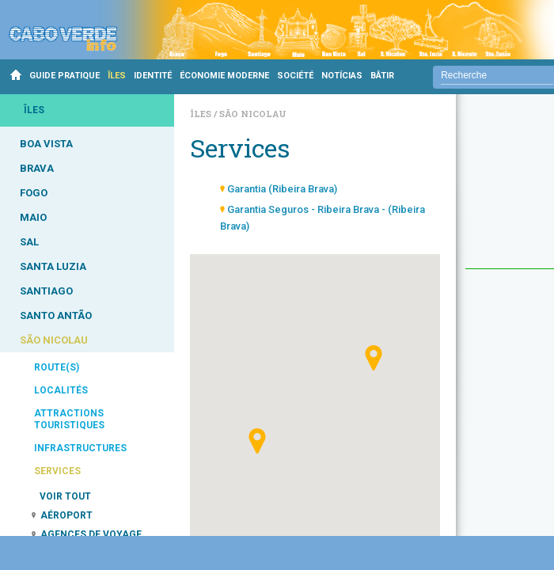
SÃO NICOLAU (54, 340)
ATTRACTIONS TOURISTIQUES (69, 419)
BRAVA (37, 168)
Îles (202, 114)
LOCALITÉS (61, 390)
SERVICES (57, 471)
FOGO (33, 193)
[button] (257, 441)
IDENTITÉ (153, 75)
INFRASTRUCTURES (80, 448)
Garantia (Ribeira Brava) (282, 189)
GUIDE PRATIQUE (64, 75)
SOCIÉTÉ (295, 75)
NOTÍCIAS (341, 75)
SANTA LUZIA (53, 266)
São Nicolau (252, 114)
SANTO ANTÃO (56, 315)
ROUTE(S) (56, 367)
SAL (29, 242)
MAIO (33, 217)
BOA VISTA (46, 144)
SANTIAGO (46, 291)
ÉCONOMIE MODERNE (224, 75)
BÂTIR (382, 75)
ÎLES (117, 75)
